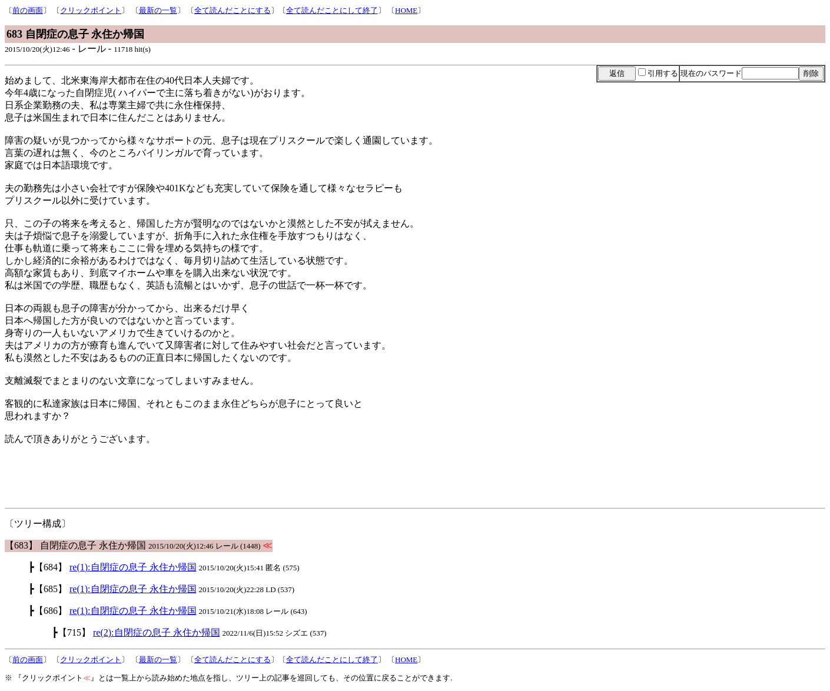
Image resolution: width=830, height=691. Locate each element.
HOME (406, 10)
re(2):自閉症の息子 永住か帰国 (156, 632)
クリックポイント (90, 10)
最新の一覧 (158, 10)
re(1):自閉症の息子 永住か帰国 (133, 567)
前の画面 (27, 10)
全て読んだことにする (232, 10)
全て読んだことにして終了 (332, 10)
